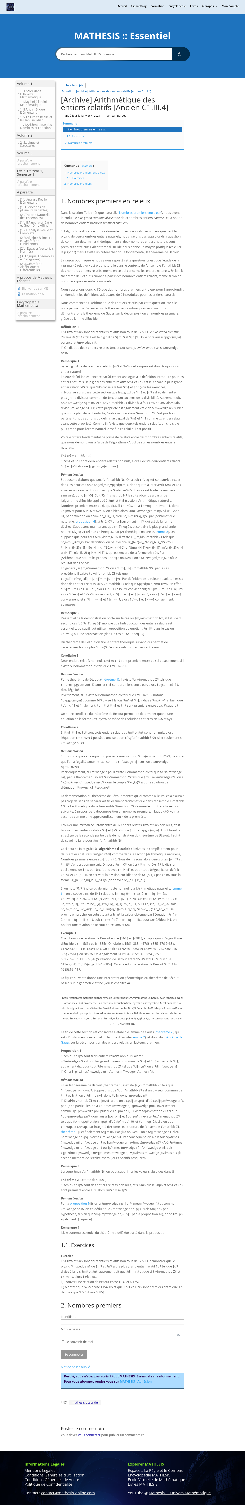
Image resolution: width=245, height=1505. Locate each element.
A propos (208, 7)
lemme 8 (162, 494)
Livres (194, 7)
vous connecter (89, 1397)
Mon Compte (230, 7)
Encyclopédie (177, 7)
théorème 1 (69, 1094)
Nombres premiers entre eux (140, 175)
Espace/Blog (139, 7)
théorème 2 (164, 995)
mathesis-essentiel (85, 1365)
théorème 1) (110, 642)
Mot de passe (70, 1292)
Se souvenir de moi (77, 1304)
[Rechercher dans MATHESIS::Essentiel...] (114, 54)
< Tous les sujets (73, 85)
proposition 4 (85, 484)
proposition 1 (79, 1166)
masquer (87, 128)
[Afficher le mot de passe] (178, 1297)
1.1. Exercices (205, 100)
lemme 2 (138, 1000)
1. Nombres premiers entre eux (208, 91)
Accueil (122, 7)
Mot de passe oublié (75, 1329)
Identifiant (68, 1279)
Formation (157, 7)
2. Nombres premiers (208, 107)
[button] (35, 83)
